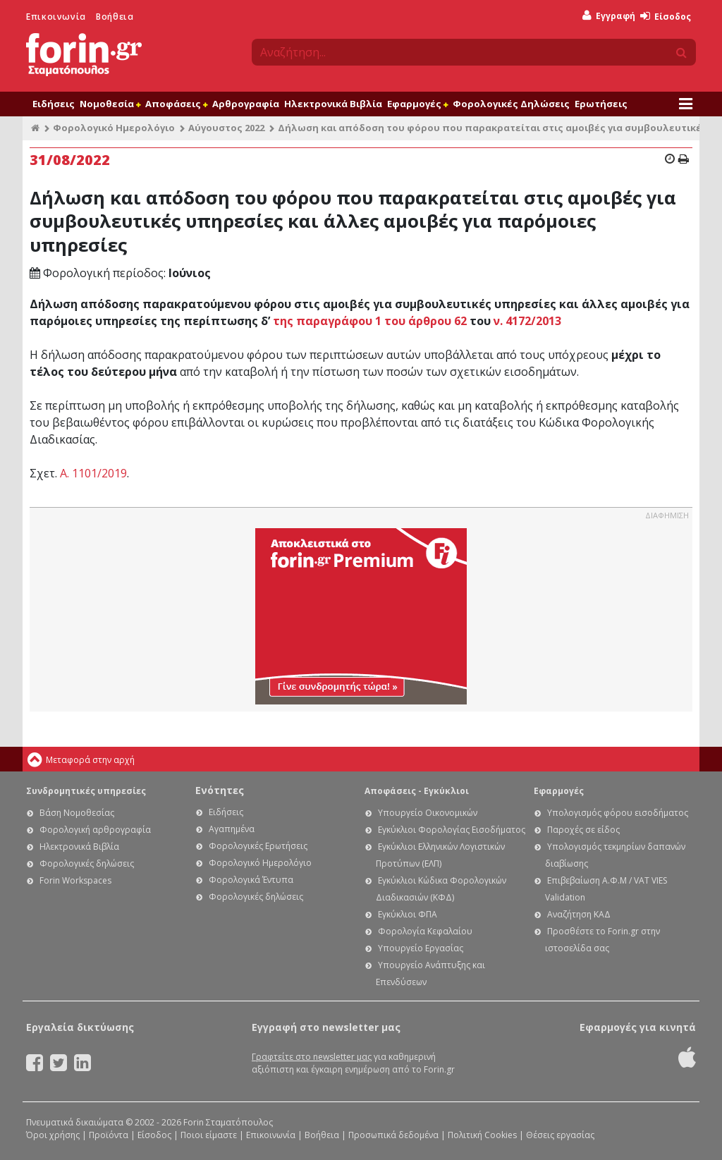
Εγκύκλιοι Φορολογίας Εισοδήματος (451, 830)
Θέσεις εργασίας (560, 1135)
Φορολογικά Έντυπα (251, 880)
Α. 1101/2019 (93, 473)
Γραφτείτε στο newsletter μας (312, 1057)
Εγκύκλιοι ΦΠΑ (407, 914)
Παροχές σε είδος (583, 830)
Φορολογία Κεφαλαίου (425, 931)
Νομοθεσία (110, 103)
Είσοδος (665, 17)
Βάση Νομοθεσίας (76, 813)
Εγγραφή (608, 16)
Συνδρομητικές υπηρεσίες (86, 791)
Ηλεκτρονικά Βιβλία (333, 103)
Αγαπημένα (232, 829)
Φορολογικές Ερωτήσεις (258, 846)
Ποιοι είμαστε (208, 1135)
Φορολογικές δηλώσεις (86, 863)
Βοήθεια (114, 17)
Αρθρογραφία (245, 103)
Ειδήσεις (53, 103)
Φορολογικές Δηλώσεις (511, 103)
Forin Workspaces (75, 880)
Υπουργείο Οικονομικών (427, 813)
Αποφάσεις (176, 103)
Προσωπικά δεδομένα (393, 1135)
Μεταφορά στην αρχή (90, 760)
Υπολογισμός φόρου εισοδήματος (617, 813)
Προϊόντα (108, 1135)
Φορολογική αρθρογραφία (95, 830)
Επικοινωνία (56, 17)
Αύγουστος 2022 (226, 127)
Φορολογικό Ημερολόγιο (114, 127)
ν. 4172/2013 (527, 321)
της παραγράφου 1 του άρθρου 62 (370, 321)
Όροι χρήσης (53, 1135)
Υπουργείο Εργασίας (420, 948)
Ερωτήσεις (601, 103)
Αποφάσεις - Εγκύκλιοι (417, 791)
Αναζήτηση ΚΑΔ (579, 914)
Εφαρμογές (417, 103)
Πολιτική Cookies (482, 1135)
